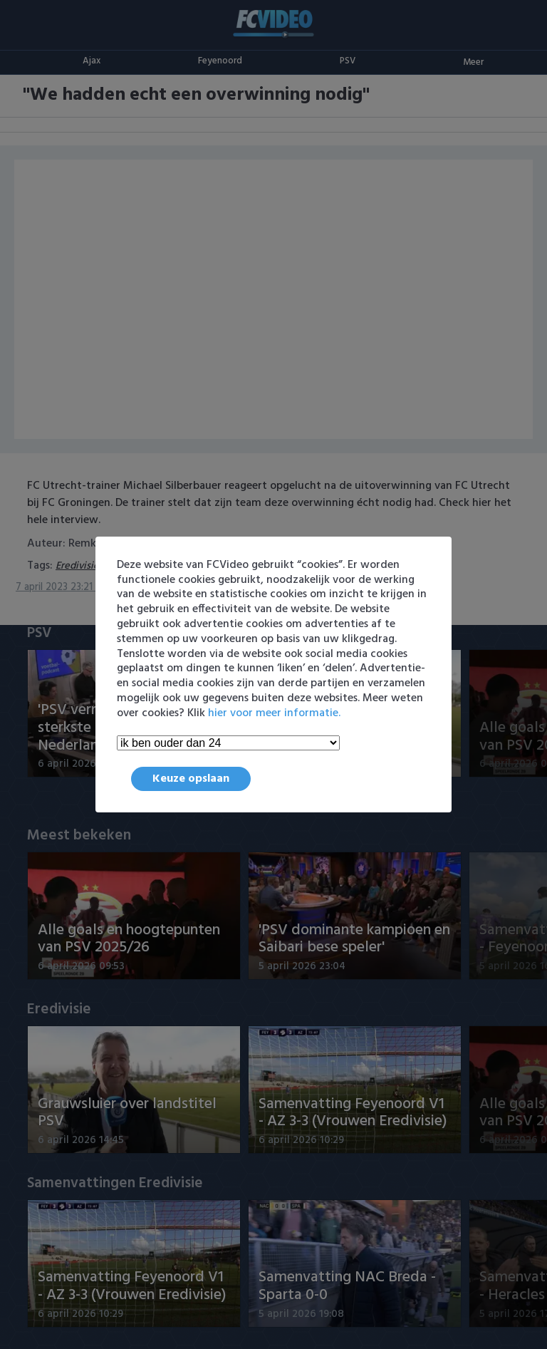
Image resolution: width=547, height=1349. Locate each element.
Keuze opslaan (190, 779)
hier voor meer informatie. (274, 713)
